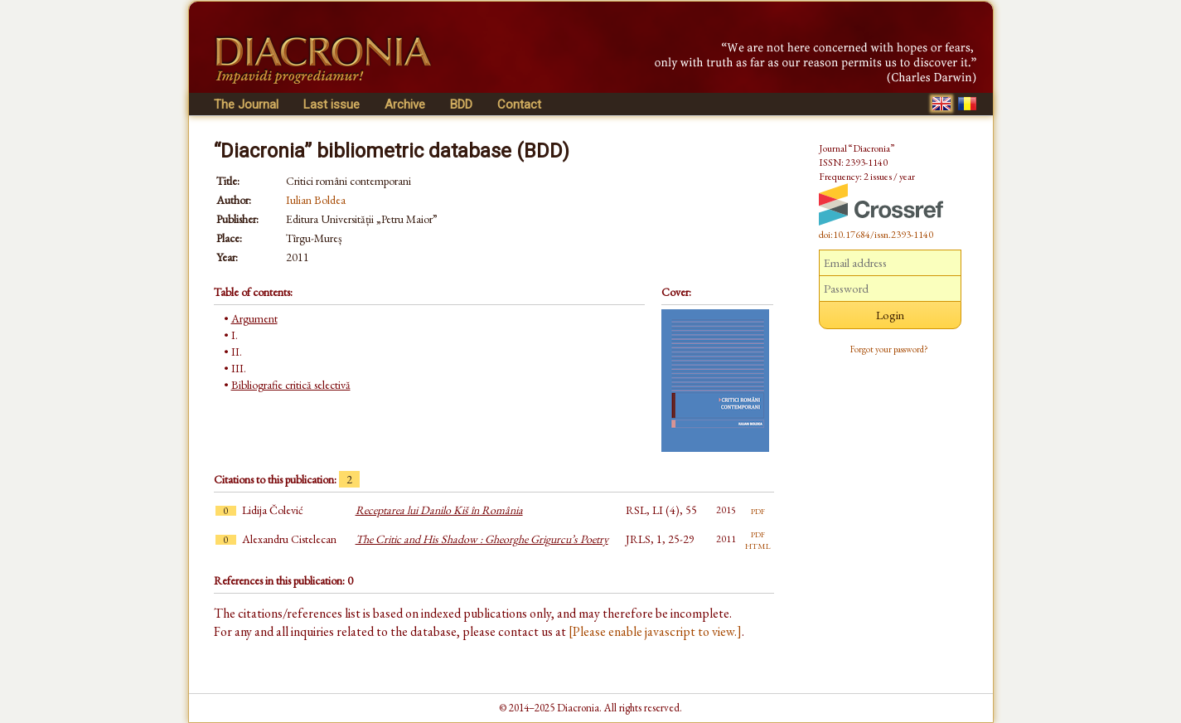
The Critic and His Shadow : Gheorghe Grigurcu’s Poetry (482, 538)
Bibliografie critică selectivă (291, 384)
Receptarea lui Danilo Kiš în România (439, 509)
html (758, 544)
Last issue (331, 104)
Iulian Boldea (316, 199)
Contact (519, 104)
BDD (461, 104)
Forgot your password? (889, 349)
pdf (758, 509)
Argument (254, 318)
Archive (405, 104)
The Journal (246, 104)
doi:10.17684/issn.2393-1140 (876, 235)
